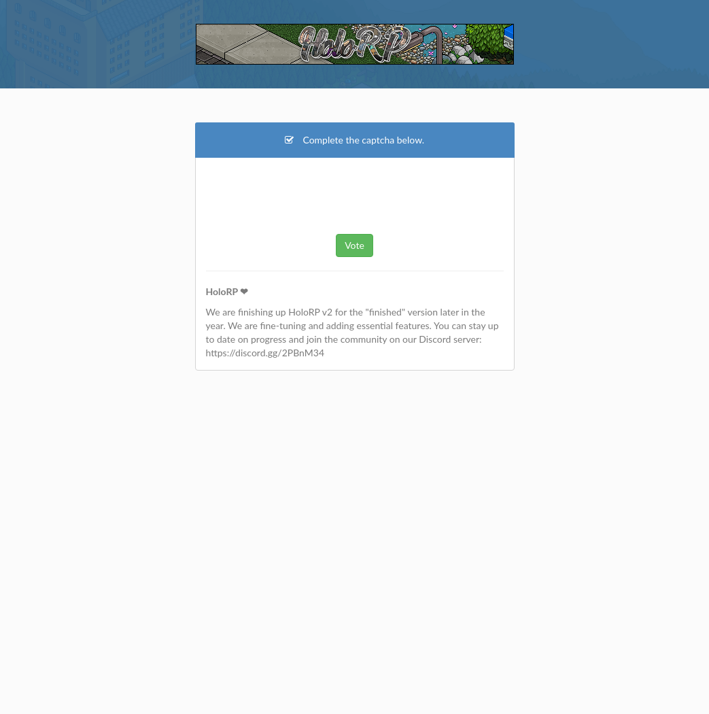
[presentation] (355, 193)
